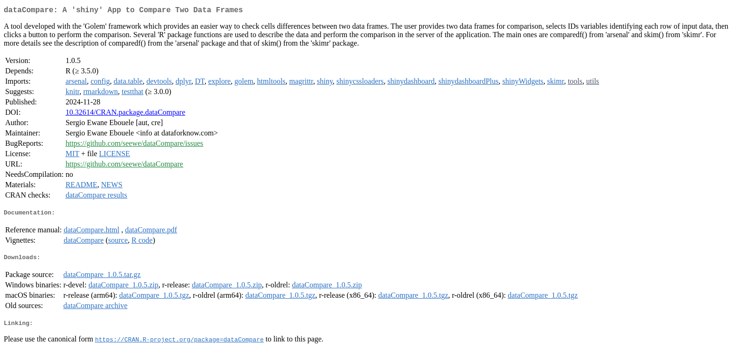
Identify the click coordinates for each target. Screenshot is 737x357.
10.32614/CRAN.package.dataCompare (125, 114)
